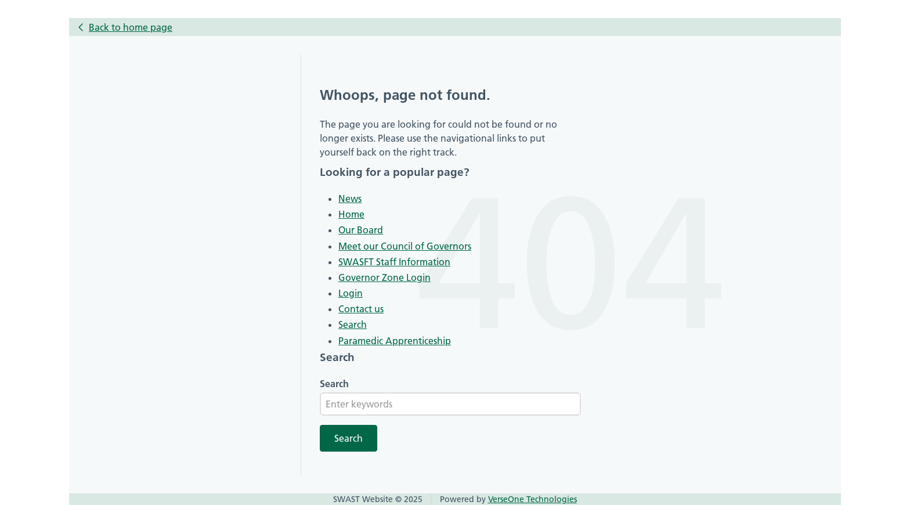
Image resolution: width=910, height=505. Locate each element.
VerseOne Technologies (532, 499)
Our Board (360, 230)
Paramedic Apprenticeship (394, 341)
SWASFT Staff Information (394, 262)
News (350, 198)
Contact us (361, 309)
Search (352, 324)
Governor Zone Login (384, 277)
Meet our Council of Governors (404, 246)
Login (350, 293)
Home (351, 214)
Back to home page (130, 27)
